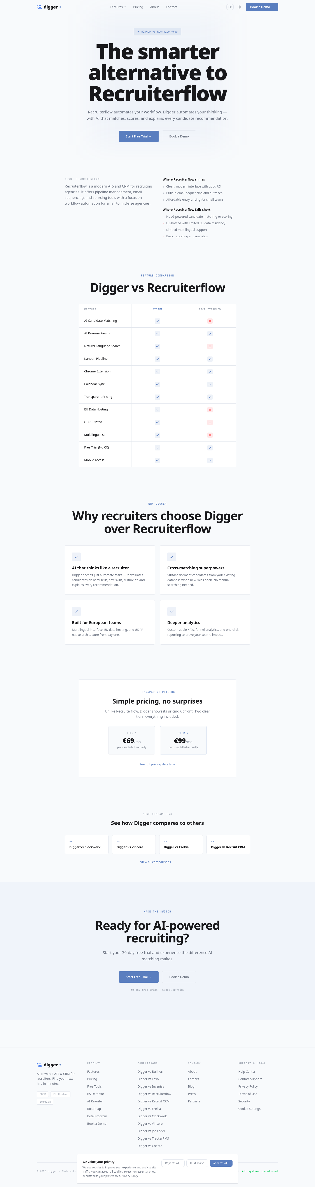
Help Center (247, 1071)
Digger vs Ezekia (149, 1109)
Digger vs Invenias (151, 1086)
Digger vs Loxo (148, 1079)
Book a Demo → (262, 7)
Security (244, 1101)
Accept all (221, 1176)
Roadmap (94, 1109)
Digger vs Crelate (150, 1146)
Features (118, 7)
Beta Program (97, 1116)
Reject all (173, 1176)
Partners (194, 1101)
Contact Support (250, 1079)
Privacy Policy (248, 1086)
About (154, 7)
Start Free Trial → (139, 137)
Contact (171, 7)
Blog (191, 1086)
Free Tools (94, 1086)
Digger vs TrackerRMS (153, 1138)
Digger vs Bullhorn (151, 1071)
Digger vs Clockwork (152, 1116)
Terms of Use (247, 1094)
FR (229, 7)
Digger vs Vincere (150, 1123)
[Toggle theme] (239, 6)
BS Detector (95, 1094)
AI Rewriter (95, 1101)
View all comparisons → (157, 862)
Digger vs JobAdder (151, 1131)
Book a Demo (179, 137)
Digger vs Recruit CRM (154, 1101)
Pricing (138, 7)
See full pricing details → (158, 764)
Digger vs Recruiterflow (154, 1094)
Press (192, 1094)
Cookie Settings (249, 1109)
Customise (197, 1176)
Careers (193, 1079)
